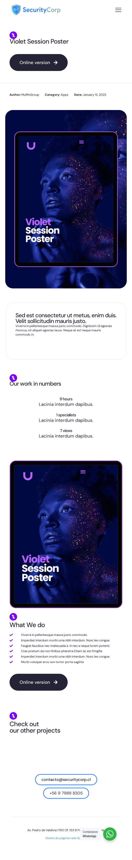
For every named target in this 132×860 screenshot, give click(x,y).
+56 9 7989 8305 (66, 793)
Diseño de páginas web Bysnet (66, 838)
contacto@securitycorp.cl (66, 779)
